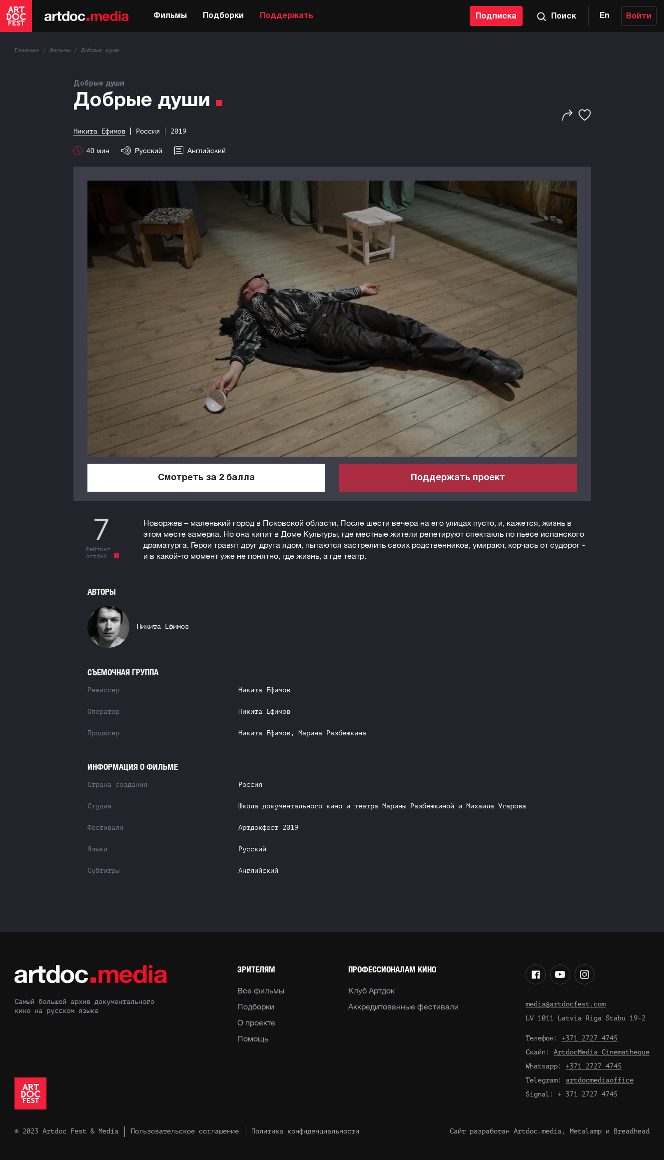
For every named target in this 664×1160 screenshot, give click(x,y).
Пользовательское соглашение (185, 1131)
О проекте (256, 1022)
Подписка (496, 16)
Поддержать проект (458, 478)
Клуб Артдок (371, 990)
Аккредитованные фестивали (403, 1006)
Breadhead (632, 1131)
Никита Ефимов (163, 626)
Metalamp (586, 1131)
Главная (26, 50)
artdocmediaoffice (600, 1080)
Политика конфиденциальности (305, 1131)
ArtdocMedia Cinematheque (602, 1052)
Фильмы (170, 16)
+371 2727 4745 (590, 1038)
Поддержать (286, 16)
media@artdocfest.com (566, 1004)
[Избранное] (585, 115)
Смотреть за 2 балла (206, 478)
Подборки (223, 16)
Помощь (252, 1038)
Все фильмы (260, 990)
